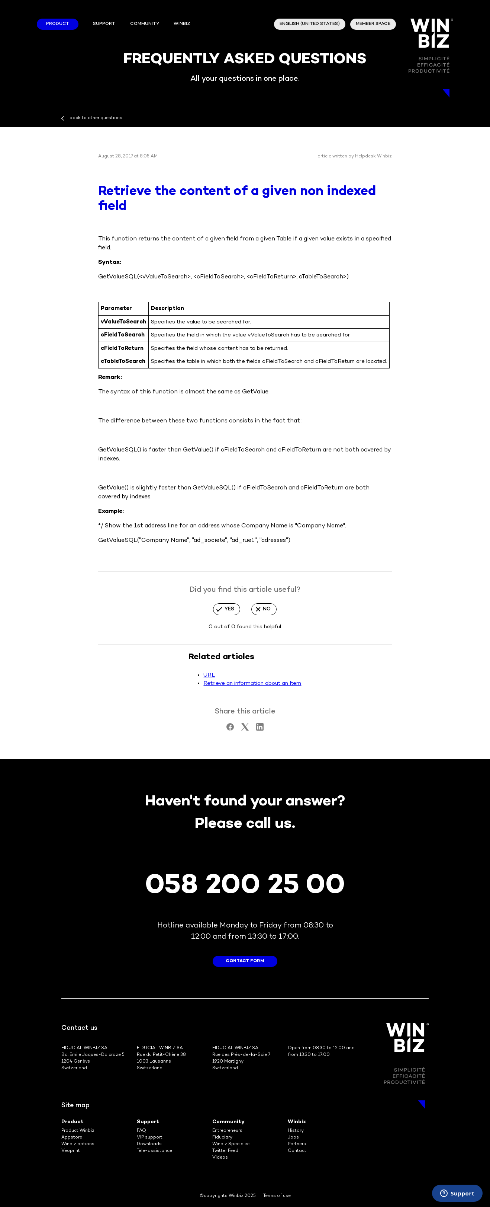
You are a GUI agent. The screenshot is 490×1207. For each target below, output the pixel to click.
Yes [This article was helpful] (229, 609)
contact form (245, 961)
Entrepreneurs (227, 1130)
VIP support (149, 1137)
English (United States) (310, 24)
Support (104, 24)
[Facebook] (230, 729)
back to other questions (96, 118)
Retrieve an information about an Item (252, 683)
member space (373, 24)
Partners (297, 1144)
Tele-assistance (154, 1151)
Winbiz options (77, 1144)
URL (209, 675)
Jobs (293, 1137)
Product (57, 24)
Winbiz (297, 1122)
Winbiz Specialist (231, 1144)
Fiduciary (222, 1137)
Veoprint (70, 1151)
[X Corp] (245, 729)
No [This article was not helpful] (267, 609)
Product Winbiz (77, 1130)
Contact (297, 1151)
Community (144, 24)
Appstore (71, 1137)
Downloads (149, 1144)
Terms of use (277, 1196)
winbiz (182, 24)
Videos (220, 1157)
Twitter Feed (225, 1151)
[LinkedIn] (260, 729)
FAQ (141, 1130)
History (296, 1130)
